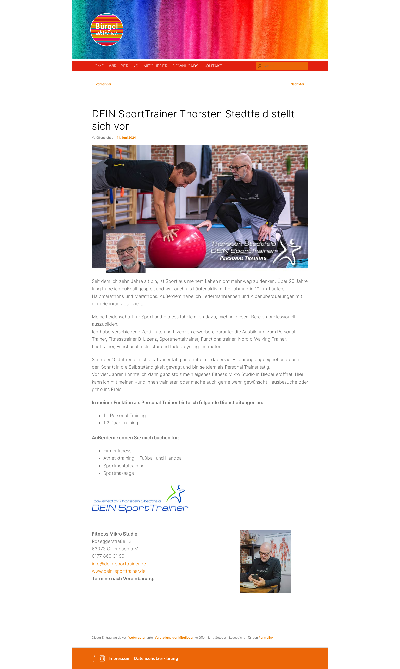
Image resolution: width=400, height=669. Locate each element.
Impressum (119, 658)
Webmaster (137, 637)
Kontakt (213, 65)
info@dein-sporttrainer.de (119, 563)
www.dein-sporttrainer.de (118, 571)
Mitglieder (155, 65)
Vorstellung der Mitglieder (174, 637)
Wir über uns (123, 65)
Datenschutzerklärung (156, 658)
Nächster (299, 84)
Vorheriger (101, 84)
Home (98, 65)
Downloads (185, 65)
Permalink (266, 637)
